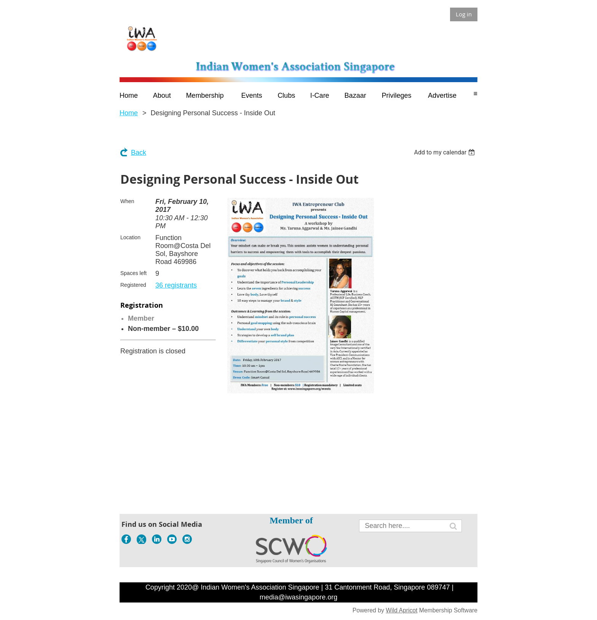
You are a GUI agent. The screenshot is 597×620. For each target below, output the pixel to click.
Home (129, 113)
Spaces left (133, 273)
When (127, 201)
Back (138, 152)
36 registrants (176, 285)
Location (130, 237)
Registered (133, 285)
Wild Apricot (401, 610)
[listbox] (445, 152)
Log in (464, 14)
